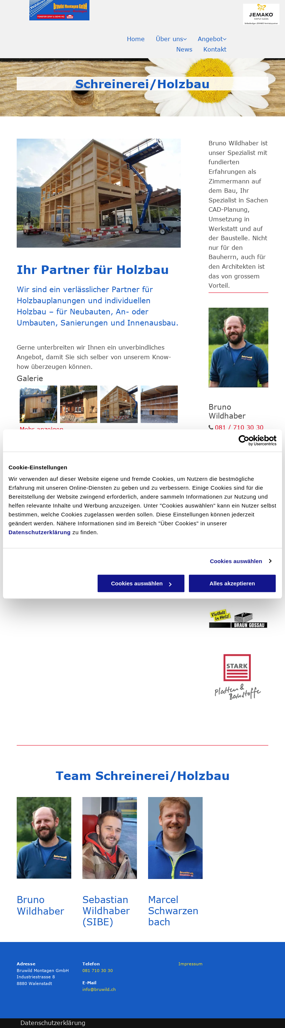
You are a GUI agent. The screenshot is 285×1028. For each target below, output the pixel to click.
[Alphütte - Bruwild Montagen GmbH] (38, 404)
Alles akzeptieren (232, 583)
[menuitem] (135, 39)
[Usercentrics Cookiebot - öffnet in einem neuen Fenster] (244, 440)
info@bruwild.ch (99, 989)
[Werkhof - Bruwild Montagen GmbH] (159, 404)
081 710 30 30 (97, 970)
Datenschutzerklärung (40, 532)
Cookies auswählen (236, 561)
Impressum (190, 963)
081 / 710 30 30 (239, 427)
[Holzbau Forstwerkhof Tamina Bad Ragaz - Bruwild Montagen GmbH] (119, 404)
